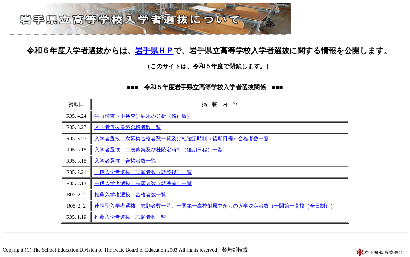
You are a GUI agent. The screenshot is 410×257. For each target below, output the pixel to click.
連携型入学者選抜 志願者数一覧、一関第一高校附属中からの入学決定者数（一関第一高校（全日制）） (214, 206)
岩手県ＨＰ (154, 51)
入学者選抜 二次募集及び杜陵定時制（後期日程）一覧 (158, 149)
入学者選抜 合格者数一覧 (125, 161)
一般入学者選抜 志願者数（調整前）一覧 (143, 183)
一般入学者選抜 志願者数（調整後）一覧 (143, 172)
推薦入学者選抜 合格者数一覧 (130, 194)
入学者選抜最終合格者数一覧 (127, 127)
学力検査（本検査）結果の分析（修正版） (143, 116)
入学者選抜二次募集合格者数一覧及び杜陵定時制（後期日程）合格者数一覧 (181, 138)
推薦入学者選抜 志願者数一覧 (130, 217)
